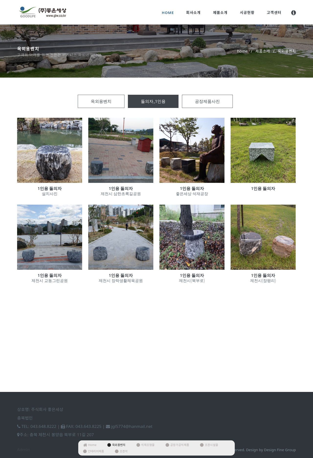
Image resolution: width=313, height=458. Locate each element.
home (242, 51)
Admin (23, 449)
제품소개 (220, 12)
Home (168, 12)
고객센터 (274, 12)
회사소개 (193, 12)
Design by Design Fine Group (271, 449)
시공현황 (247, 12)
